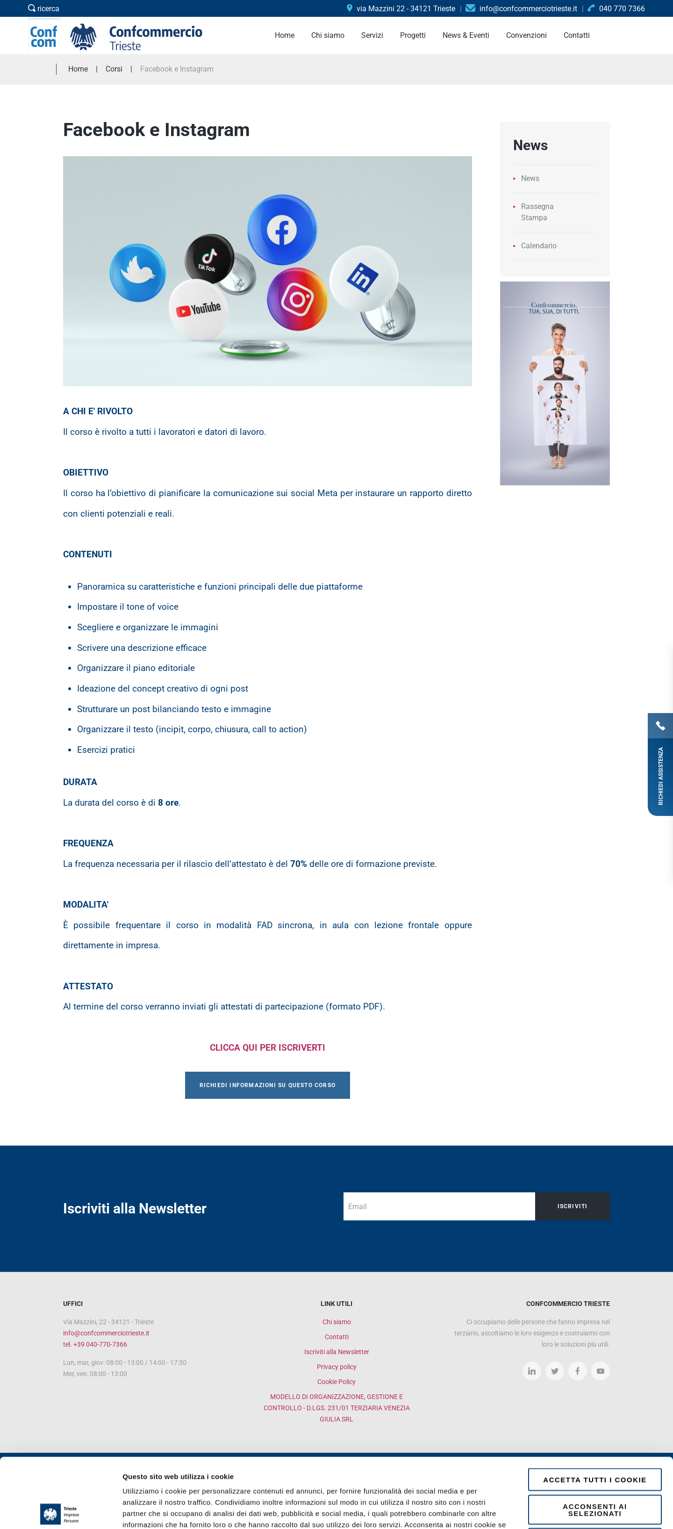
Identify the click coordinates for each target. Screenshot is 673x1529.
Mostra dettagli (496, 1511)
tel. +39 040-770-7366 (95, 1344)
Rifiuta (595, 1470)
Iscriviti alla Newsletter (336, 1352)
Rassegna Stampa (537, 212)
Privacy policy (337, 1366)
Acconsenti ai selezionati (595, 1440)
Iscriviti (573, 1206)
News (530, 178)
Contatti (337, 1337)
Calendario (539, 245)
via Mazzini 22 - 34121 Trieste (401, 8)
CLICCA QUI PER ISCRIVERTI (267, 1047)
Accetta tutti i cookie (594, 1410)
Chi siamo (336, 1322)
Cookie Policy (336, 1381)
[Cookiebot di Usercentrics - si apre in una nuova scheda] (60, 1511)
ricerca (43, 8)
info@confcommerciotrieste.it (106, 1333)
